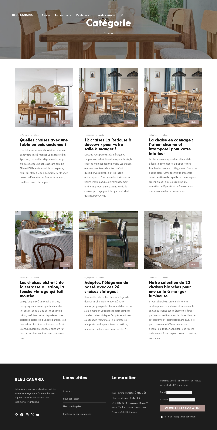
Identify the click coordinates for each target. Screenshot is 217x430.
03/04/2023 (89, 277)
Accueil (46, 15)
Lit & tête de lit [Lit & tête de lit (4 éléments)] (119, 402)
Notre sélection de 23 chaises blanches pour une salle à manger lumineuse (170, 289)
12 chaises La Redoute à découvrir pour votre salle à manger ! (107, 144)
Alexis (36, 135)
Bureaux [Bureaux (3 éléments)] (129, 392)
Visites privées (107, 15)
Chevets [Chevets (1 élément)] (124, 398)
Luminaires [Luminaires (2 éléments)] (133, 403)
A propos (67, 391)
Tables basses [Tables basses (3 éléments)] (134, 407)
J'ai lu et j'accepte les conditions (180, 416)
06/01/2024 (24, 135)
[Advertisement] (108, 48)
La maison (61, 15)
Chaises (65, 122)
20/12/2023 (89, 135)
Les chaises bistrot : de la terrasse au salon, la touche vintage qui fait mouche (42, 289)
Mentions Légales (72, 406)
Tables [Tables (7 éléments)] (121, 407)
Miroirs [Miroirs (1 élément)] (114, 407)
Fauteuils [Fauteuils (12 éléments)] (134, 398)
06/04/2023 (154, 135)
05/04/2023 (24, 277)
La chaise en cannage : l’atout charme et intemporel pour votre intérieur (171, 147)
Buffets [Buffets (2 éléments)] (121, 392)
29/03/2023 (154, 277)
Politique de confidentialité (77, 413)
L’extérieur (82, 15)
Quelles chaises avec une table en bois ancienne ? (44, 142)
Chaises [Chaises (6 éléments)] (116, 398)
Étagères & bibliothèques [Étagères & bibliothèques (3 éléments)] (124, 412)
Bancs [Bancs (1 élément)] (114, 393)
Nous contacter (71, 398)
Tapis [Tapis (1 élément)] (144, 407)
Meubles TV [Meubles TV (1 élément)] (143, 403)
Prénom (164, 399)
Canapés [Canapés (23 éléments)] (140, 392)
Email (176, 392)
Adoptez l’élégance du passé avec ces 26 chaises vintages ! (106, 287)
